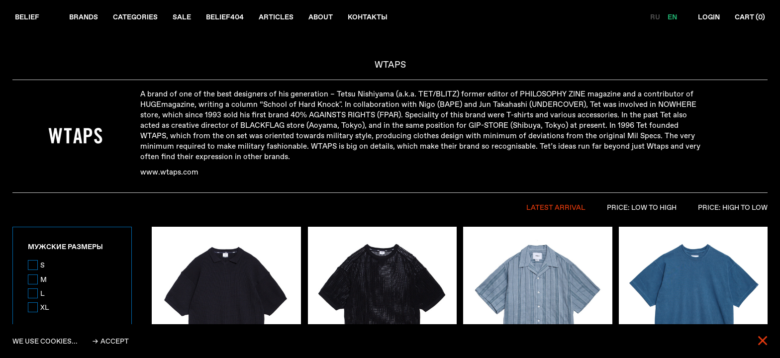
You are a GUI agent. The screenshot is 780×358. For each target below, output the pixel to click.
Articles (276, 17)
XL (44, 307)
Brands (83, 17)
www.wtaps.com (169, 172)
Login (709, 17)
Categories (135, 17)
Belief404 (225, 17)
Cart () (750, 17)
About (320, 17)
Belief (27, 17)
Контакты (368, 17)
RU (656, 17)
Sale (182, 17)
